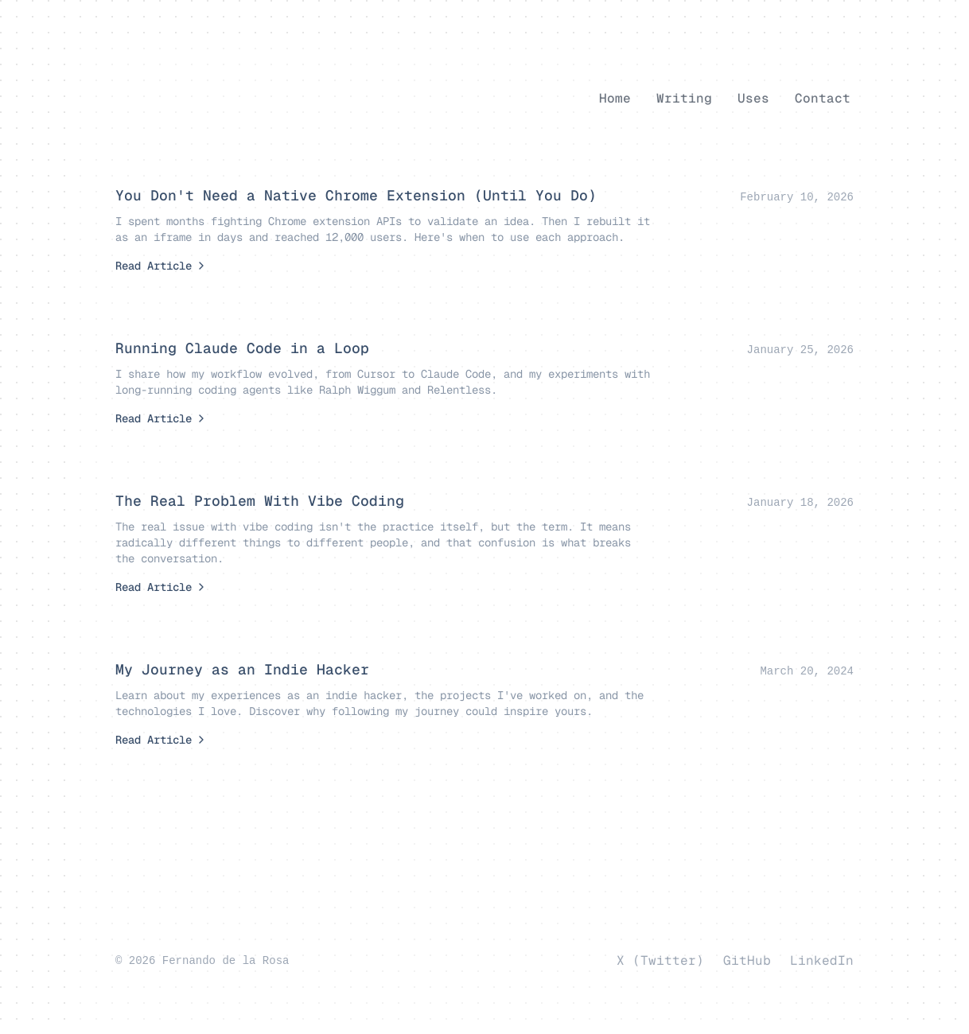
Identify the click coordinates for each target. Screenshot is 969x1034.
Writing (684, 98)
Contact (822, 98)
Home (615, 98)
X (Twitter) (660, 960)
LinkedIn (822, 960)
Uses (753, 98)
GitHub (747, 960)
